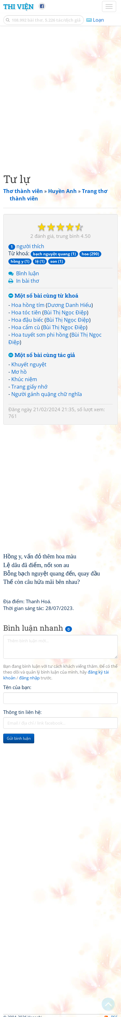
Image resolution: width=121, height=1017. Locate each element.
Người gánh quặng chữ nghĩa (46, 394)
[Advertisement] (60, 97)
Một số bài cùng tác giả (41, 355)
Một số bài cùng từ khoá (43, 296)
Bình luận (27, 273)
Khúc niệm (24, 379)
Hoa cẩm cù (25, 327)
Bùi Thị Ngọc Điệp (65, 312)
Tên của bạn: (17, 687)
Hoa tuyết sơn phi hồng (39, 334)
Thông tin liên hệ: (22, 712)
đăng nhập (29, 678)
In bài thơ (27, 280)
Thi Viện (18, 6)
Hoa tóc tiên (26, 312)
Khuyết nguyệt (28, 364)
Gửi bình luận (19, 738)
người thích (26, 246)
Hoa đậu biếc (27, 319)
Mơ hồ (19, 371)
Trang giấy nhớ (29, 386)
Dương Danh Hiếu (69, 305)
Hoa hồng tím (28, 305)
